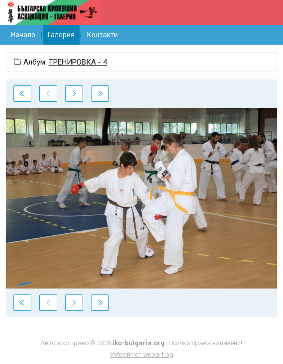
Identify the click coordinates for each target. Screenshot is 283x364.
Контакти (102, 35)
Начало (23, 35)
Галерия (61, 35)
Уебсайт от (141, 354)
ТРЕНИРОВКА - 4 (78, 62)
